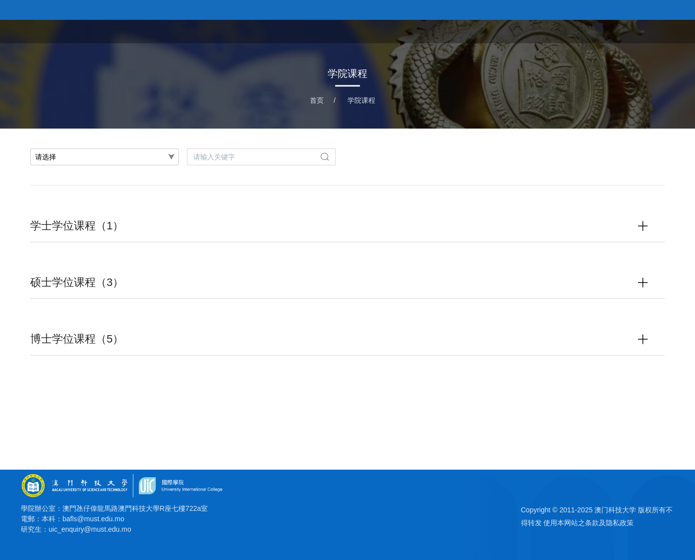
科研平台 (616, 30)
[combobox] (104, 156)
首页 (437, 30)
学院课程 (522, 30)
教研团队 (569, 30)
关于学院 (476, 30)
